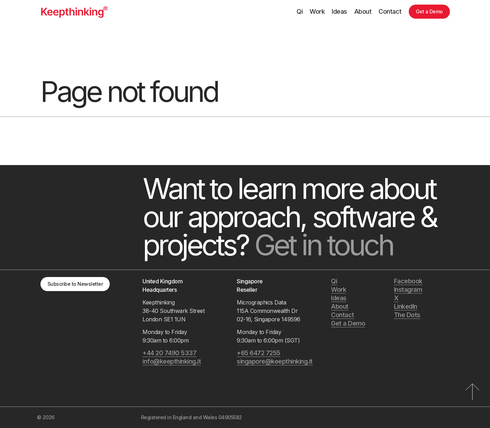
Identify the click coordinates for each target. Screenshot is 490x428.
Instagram (408, 289)
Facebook (408, 281)
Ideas (339, 11)
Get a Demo (429, 11)
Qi (300, 11)
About (363, 11)
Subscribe (75, 284)
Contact (390, 11)
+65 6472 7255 (258, 353)
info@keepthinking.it (171, 361)
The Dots (407, 315)
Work (317, 11)
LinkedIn (405, 306)
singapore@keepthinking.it (275, 361)
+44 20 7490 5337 (169, 353)
